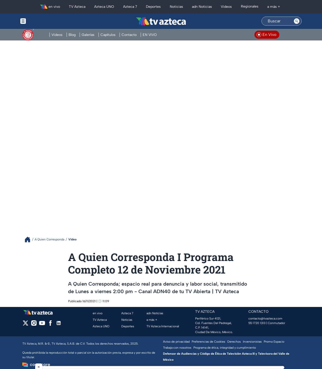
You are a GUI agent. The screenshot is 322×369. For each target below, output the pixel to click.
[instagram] (34, 324)
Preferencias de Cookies (208, 341)
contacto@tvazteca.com (265, 318)
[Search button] (296, 21)
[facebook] (50, 324)
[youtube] (42, 324)
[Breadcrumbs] (29, 239)
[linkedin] (59, 324)
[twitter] (25, 324)
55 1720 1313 (256, 323)
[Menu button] (40, 21)
